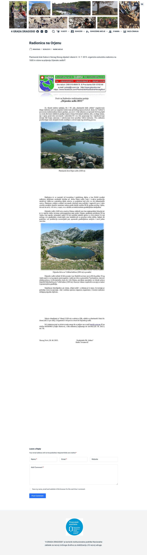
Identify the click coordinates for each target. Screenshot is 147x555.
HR (136, 4)
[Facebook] (37, 31)
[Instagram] (42, 31)
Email (64, 459)
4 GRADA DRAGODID (23, 31)
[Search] (53, 31)
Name (34, 459)
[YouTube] (46, 31)
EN (142, 4)
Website (95, 459)
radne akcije (58, 49)
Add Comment (37, 467)
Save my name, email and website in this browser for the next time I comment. (58, 489)
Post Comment (37, 496)
